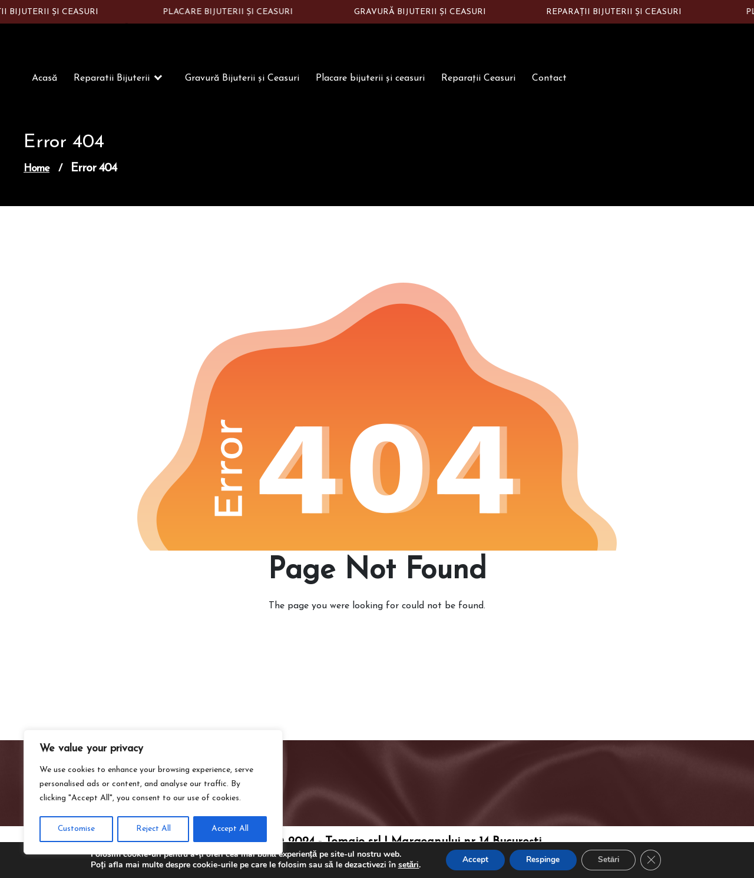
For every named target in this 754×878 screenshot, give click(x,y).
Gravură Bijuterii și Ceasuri (242, 79)
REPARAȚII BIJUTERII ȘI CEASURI (617, 12)
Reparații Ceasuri (478, 79)
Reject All (153, 828)
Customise (76, 828)
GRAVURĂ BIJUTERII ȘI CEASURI (423, 12)
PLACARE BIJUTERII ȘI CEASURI (231, 12)
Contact (549, 79)
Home (36, 169)
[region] (153, 792)
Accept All (230, 828)
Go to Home (369, 640)
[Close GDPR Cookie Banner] (655, 859)
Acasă (44, 79)
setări (404, 865)
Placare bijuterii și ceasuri (370, 79)
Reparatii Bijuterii (112, 79)
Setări (611, 859)
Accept (472, 859)
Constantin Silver (96, 34)
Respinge (542, 859)
